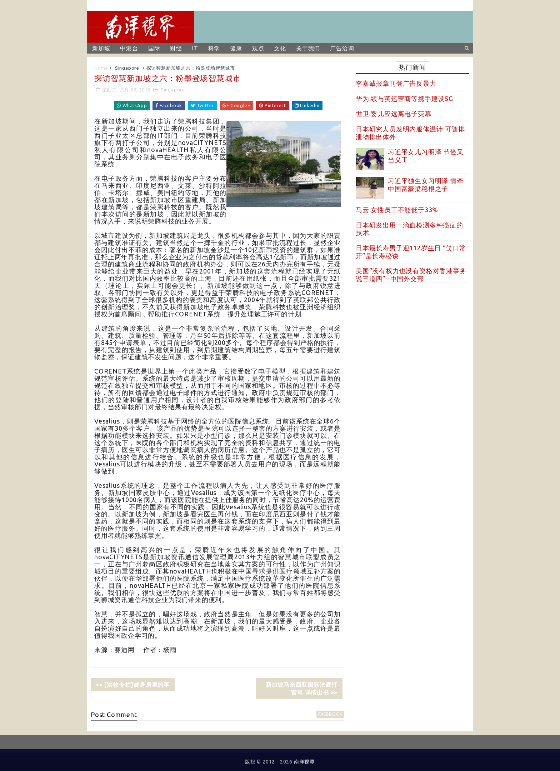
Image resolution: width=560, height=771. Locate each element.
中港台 (129, 48)
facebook (330, 714)
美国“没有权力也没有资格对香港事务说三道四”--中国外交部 (411, 274)
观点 (258, 48)
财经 (176, 48)
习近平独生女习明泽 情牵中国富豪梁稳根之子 (426, 184)
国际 (154, 48)
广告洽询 (342, 48)
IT (195, 48)
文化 (280, 48)
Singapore (127, 67)
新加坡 (101, 48)
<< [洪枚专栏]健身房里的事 (133, 684)
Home (101, 67)
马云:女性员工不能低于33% (397, 209)
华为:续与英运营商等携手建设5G (404, 98)
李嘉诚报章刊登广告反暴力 (396, 83)
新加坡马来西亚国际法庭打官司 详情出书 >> (302, 688)
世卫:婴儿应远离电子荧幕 (393, 113)
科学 (214, 48)
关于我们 (308, 48)
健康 (236, 48)
